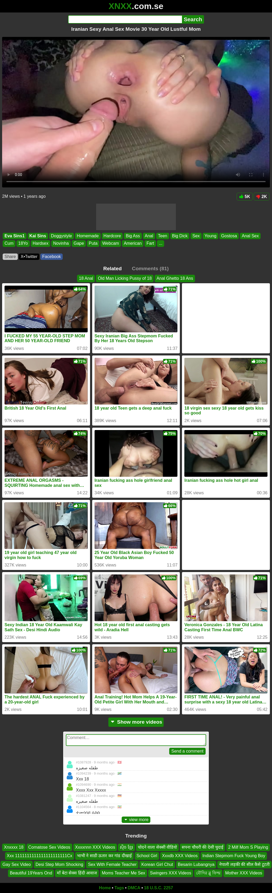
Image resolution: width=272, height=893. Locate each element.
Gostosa (229, 236)
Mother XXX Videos (243, 873)
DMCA (134, 888)
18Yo (23, 243)
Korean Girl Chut (157, 864)
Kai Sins (37, 236)
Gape (79, 243)
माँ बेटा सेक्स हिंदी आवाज (77, 873)
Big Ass (133, 236)
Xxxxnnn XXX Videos (95, 847)
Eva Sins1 (15, 236)
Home (105, 888)
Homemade (88, 236)
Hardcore (112, 236)
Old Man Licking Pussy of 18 (125, 278)
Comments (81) (150, 268)
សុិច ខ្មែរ (126, 847)
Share (10, 256)
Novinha (61, 243)
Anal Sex (250, 236)
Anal (149, 236)
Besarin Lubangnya (196, 864)
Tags (119, 888)
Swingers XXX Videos (170, 873)
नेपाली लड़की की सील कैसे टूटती (244, 864)
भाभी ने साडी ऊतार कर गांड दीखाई (104, 855)
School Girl (147, 855)
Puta (93, 243)
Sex (196, 236)
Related (112, 268)
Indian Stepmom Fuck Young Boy (233, 855)
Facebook (51, 256)
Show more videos (136, 722)
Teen (162, 236)
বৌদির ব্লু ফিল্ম (208, 873)
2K (261, 196)
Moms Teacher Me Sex (123, 873)
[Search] (125, 19)
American (133, 243)
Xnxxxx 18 (14, 847)
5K (244, 196)
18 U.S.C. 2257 (158, 888)
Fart (150, 243)
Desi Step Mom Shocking (59, 864)
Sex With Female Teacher (112, 864)
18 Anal (86, 278)
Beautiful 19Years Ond (31, 873)
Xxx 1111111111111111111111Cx (39, 855)
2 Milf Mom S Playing (248, 847)
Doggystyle (61, 236)
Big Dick (180, 236)
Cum (9, 243)
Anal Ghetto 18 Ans (174, 278)
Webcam (110, 243)
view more (136, 819)
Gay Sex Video (16, 864)
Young (210, 236)
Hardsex (41, 243)
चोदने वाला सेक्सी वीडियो (157, 847)
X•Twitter (29, 256)
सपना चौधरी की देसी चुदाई (202, 847)
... (160, 243)
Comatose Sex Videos (49, 847)
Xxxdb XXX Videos (180, 855)
